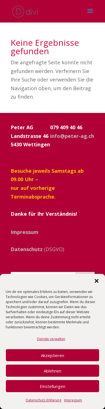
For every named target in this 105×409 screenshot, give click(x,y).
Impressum (73, 400)
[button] (96, 281)
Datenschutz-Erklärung (43, 400)
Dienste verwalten (51, 339)
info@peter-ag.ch (72, 136)
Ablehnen (52, 371)
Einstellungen (52, 386)
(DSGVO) (37, 249)
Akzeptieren (52, 355)
